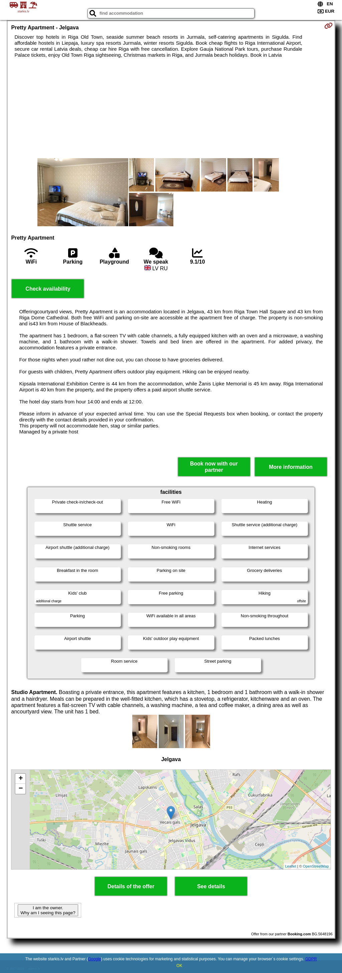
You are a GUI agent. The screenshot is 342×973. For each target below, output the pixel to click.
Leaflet (290, 866)
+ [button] (20, 779)
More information (291, 467)
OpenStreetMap (316, 866)
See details (211, 886)
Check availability (47, 289)
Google (94, 959)
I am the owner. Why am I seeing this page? (47, 910)
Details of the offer (131, 886)
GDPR (311, 959)
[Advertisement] (171, 108)
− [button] (20, 789)
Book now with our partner (214, 467)
